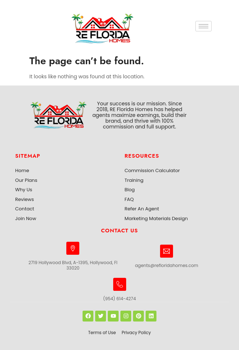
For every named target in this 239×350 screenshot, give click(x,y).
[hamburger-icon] (203, 26)
